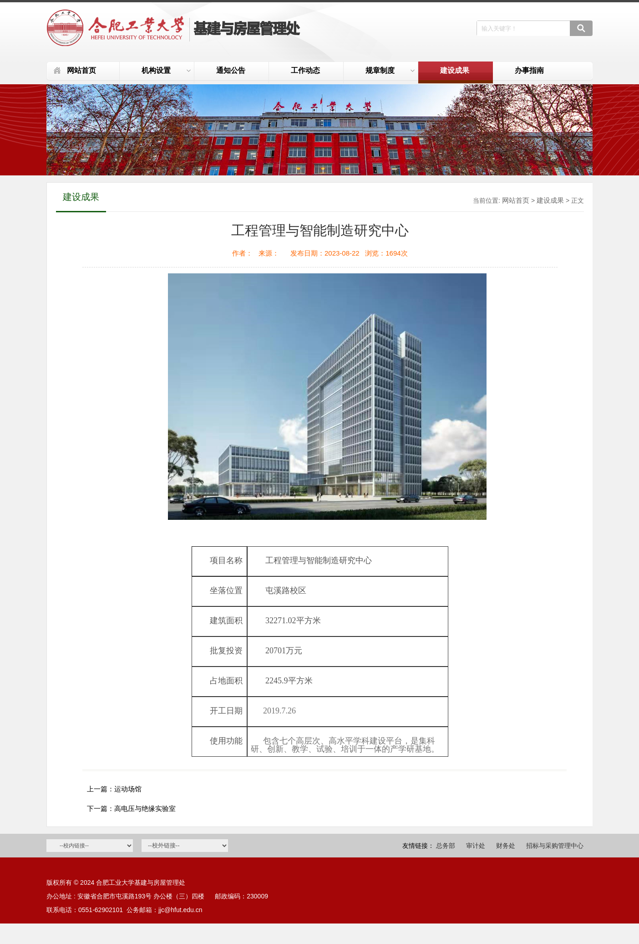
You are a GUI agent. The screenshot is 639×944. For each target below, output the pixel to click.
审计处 (475, 845)
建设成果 (454, 70)
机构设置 (166, 70)
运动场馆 (128, 789)
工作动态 (305, 70)
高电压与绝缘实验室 (145, 808)
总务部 (445, 845)
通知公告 (230, 70)
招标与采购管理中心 (554, 845)
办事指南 (529, 70)
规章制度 (390, 70)
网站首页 (81, 70)
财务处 (505, 845)
